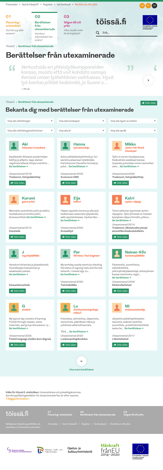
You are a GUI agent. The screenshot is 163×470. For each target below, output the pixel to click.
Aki (25, 144)
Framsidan (12, 5)
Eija (76, 198)
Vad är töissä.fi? (30, 5)
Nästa (148, 80)
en (142, 6)
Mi (127, 306)
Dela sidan (150, 103)
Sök (99, 33)
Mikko (130, 144)
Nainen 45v (135, 252)
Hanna (79, 144)
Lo (75, 306)
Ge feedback (64, 5)
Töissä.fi (10, 46)
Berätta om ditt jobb (86, 5)
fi (148, 6)
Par (76, 252)
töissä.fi (111, 22)
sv (154, 6)
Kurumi (28, 198)
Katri (129, 198)
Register (48, 5)
